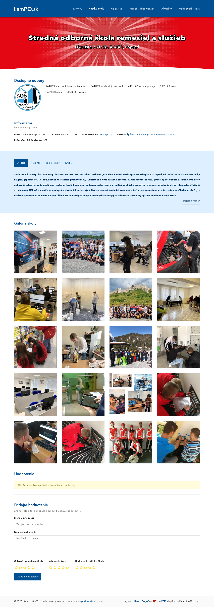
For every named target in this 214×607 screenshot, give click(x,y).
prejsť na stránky (191, 200)
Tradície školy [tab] (52, 162)
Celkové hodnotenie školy (28, 561)
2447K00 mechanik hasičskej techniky (66, 86)
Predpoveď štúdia (189, 9)
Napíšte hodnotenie (25, 532)
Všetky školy (96, 9)
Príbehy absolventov (142, 9)
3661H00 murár (54, 92)
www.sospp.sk (104, 134)
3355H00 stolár (168, 86)
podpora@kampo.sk (92, 601)
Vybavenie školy (57, 561)
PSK (163, 601)
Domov (77, 9)
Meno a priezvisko (24, 518)
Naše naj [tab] (35, 162)
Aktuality (166, 9)
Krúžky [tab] (68, 162)
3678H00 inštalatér (77, 92)
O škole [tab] (21, 162)
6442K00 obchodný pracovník (107, 86)
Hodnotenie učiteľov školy (89, 561)
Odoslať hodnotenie (28, 576)
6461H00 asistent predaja (141, 86)
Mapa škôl (117, 9)
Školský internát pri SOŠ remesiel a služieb (151, 134)
